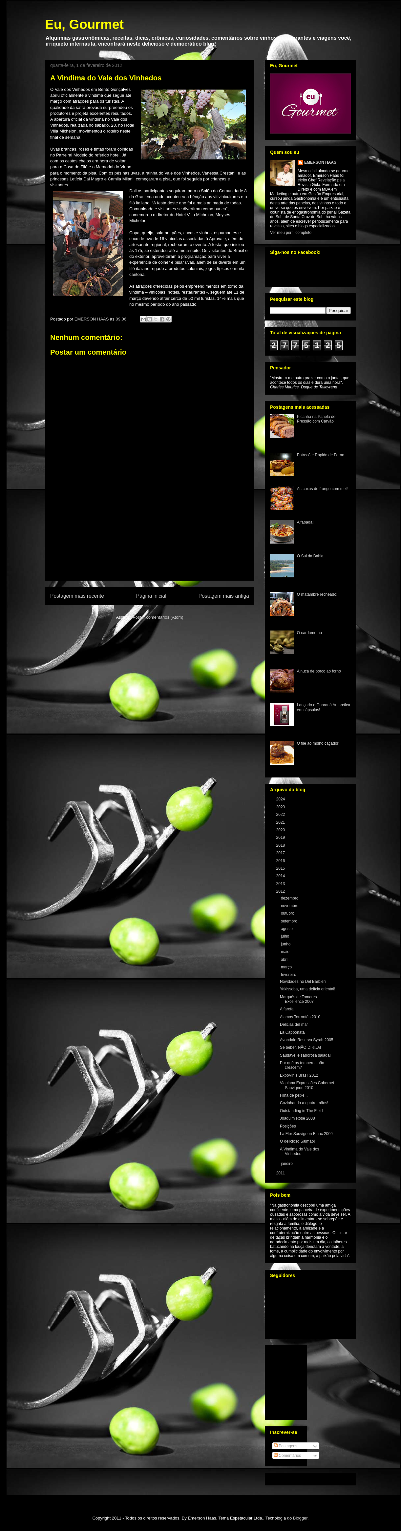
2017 (281, 853)
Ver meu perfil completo (290, 232)
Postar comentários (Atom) (158, 617)
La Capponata (292, 1032)
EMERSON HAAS (320, 162)
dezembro (290, 898)
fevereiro (289, 974)
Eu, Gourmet (84, 24)
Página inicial (151, 596)
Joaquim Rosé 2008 (297, 1118)
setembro (289, 921)
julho (285, 936)
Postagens (285, 1446)
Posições (288, 1126)
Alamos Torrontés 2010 (300, 1017)
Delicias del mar (294, 1024)
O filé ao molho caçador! (318, 743)
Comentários (287, 1455)
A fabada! (305, 522)
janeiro (287, 1163)
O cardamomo (309, 633)
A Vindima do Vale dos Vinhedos (299, 1151)
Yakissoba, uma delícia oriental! (307, 989)
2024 (281, 799)
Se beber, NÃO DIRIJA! (300, 1047)
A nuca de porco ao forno (319, 671)
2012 (281, 891)
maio (285, 951)
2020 (281, 830)
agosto (287, 928)
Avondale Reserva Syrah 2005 (306, 1040)
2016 (281, 861)
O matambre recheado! (317, 594)
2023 (281, 807)
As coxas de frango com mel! (322, 488)
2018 (281, 845)
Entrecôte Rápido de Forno (320, 455)
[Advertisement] (149, 542)
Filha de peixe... (294, 1095)
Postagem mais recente (77, 596)
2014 (281, 876)
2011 (281, 1173)
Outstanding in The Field (301, 1110)
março (287, 967)
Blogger (300, 1518)
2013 (281, 883)
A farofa (286, 1009)
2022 (281, 814)
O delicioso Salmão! (297, 1141)
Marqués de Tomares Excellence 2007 (298, 999)
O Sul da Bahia (310, 556)
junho (286, 944)
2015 (281, 868)
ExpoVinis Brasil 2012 (299, 1075)
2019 (281, 837)
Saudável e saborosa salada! (305, 1055)
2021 (281, 822)
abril (285, 959)
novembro (290, 905)
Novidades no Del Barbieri (303, 981)
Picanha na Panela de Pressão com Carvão (316, 419)
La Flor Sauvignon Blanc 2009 (306, 1133)
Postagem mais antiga (224, 596)
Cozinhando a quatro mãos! (304, 1103)
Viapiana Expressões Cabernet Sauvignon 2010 (307, 1085)
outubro (288, 913)
